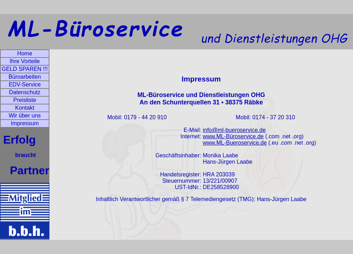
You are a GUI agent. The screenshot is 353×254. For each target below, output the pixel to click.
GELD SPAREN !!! (25, 69)
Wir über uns (25, 116)
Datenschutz (25, 92)
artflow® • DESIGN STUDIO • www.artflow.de (201, 212)
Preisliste (24, 100)
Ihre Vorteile (25, 61)
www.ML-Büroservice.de (233, 136)
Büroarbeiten (24, 77)
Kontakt (24, 108)
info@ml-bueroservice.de (234, 130)
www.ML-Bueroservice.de (235, 143)
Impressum (24, 123)
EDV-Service (25, 84)
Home (24, 53)
